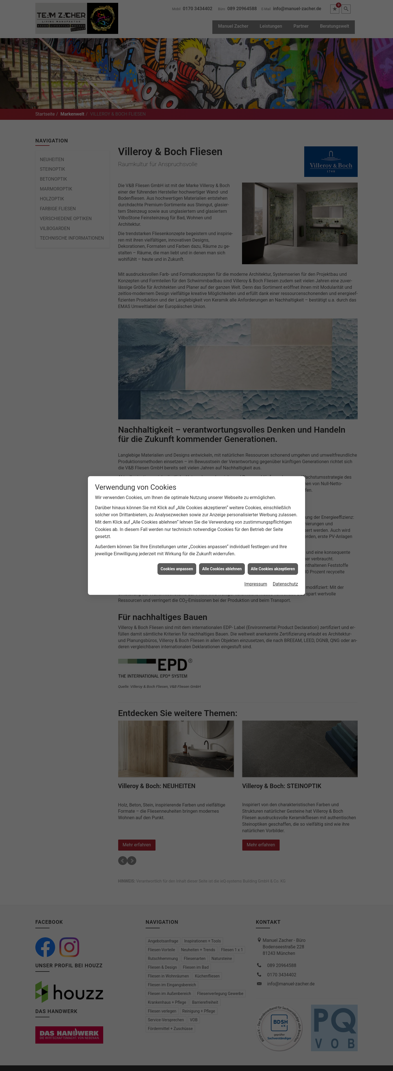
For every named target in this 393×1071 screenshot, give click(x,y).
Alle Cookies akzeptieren (273, 568)
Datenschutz (285, 583)
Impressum (255, 583)
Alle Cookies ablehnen (222, 568)
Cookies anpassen (177, 568)
